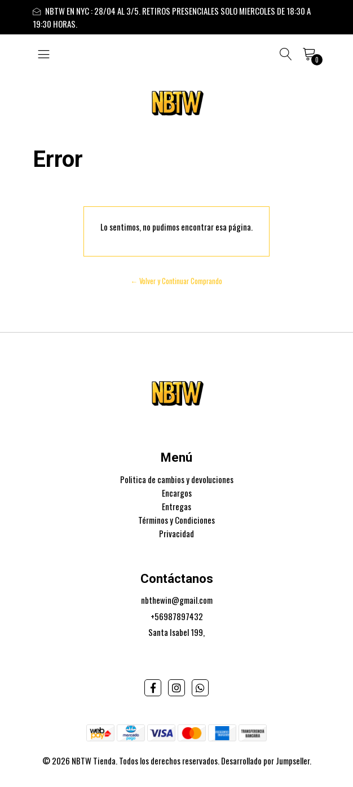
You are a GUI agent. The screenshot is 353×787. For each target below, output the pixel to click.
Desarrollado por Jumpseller (265, 760)
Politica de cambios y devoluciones (176, 479)
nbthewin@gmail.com (177, 600)
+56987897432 (177, 616)
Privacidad (176, 533)
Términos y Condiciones (176, 520)
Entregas (176, 506)
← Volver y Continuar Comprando (177, 281)
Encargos (177, 493)
